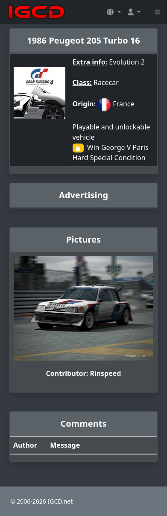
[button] (113, 12)
